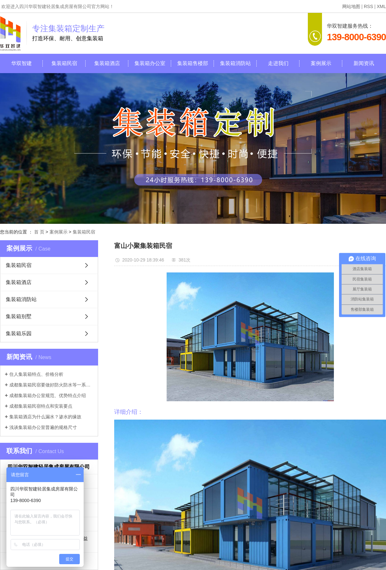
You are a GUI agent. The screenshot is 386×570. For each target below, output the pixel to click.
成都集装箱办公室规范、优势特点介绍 (47, 395)
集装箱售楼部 (192, 63)
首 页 (39, 231)
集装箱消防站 (235, 63)
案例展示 (321, 63)
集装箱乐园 (19, 333)
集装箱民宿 (64, 63)
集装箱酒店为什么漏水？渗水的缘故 (45, 416)
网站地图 (351, 6)
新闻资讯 (364, 63)
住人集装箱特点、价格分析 (36, 374)
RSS (368, 6)
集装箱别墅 (19, 316)
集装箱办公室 (149, 63)
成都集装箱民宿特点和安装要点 (40, 406)
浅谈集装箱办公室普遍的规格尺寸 (43, 427)
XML (381, 6)
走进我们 (278, 63)
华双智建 (21, 63)
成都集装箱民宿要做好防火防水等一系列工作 (51, 384)
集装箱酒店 (107, 63)
